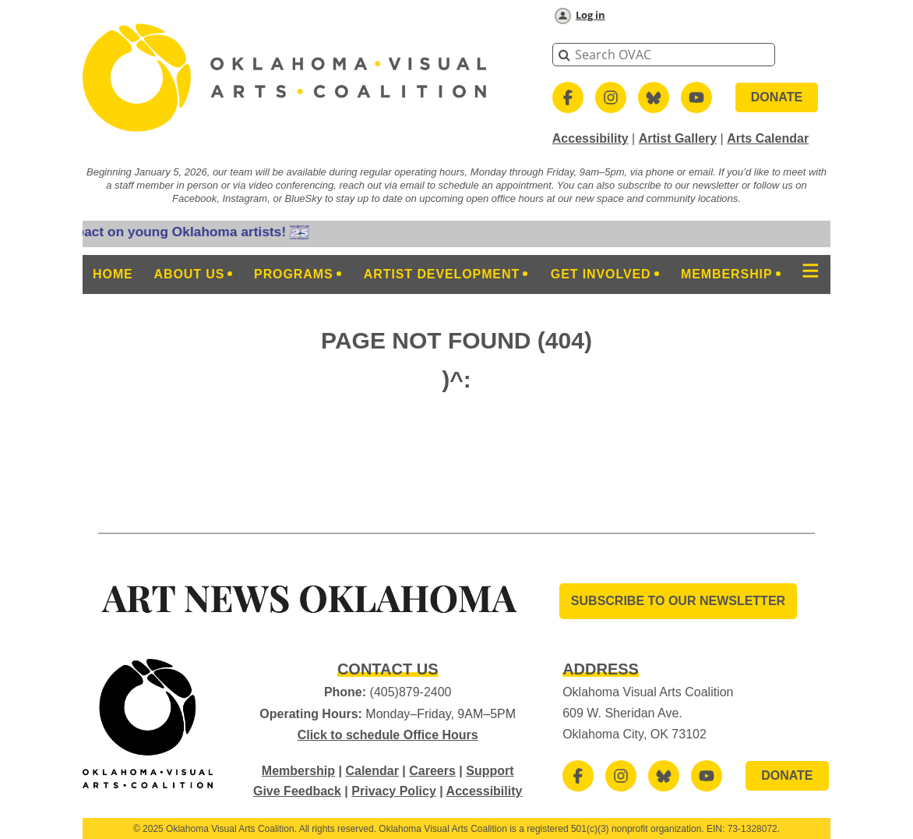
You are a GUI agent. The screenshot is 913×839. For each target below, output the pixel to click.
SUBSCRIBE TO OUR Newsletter (678, 600)
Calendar (371, 770)
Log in (590, 15)
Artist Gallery (678, 138)
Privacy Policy (393, 791)
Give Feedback (297, 791)
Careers (432, 770)
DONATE (776, 97)
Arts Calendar (768, 138)
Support (489, 770)
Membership (298, 770)
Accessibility (590, 138)
